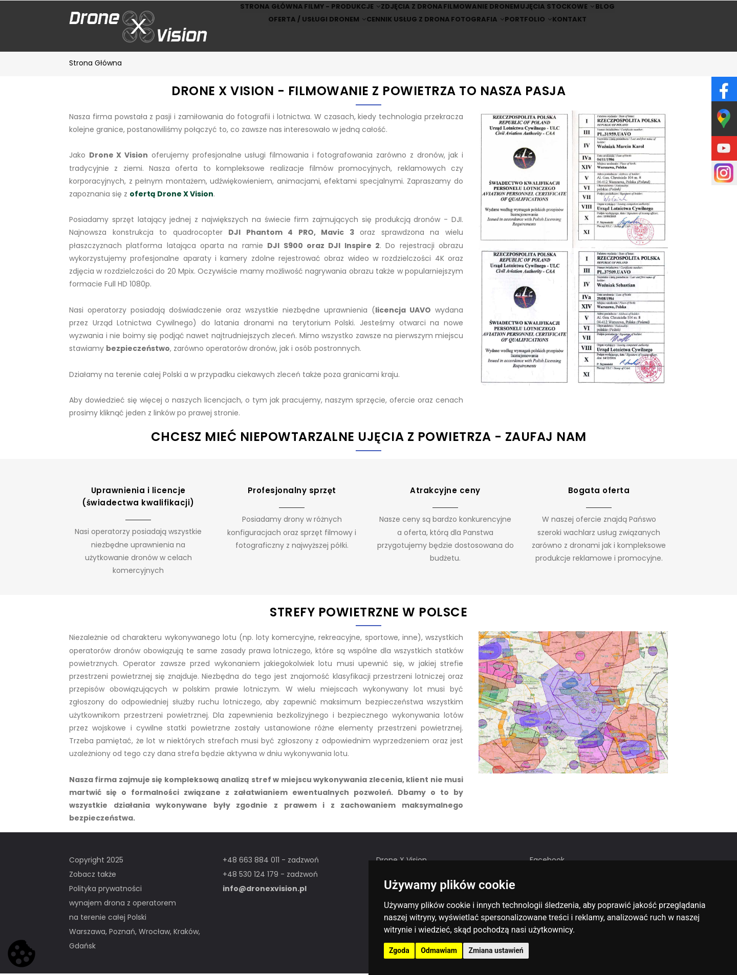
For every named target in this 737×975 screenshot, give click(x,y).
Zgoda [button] (399, 950)
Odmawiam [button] (439, 950)
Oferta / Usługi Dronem (296, 40)
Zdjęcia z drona (404, 13)
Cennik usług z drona (393, 40)
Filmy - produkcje (325, 13)
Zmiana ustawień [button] (495, 950)
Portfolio (533, 40)
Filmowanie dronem (482, 13)
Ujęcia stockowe (566, 13)
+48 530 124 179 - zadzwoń (270, 876)
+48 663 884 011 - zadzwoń (271, 861)
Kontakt (586, 40)
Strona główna (246, 13)
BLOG (627, 13)
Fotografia (471, 40)
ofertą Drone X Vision (171, 195)
